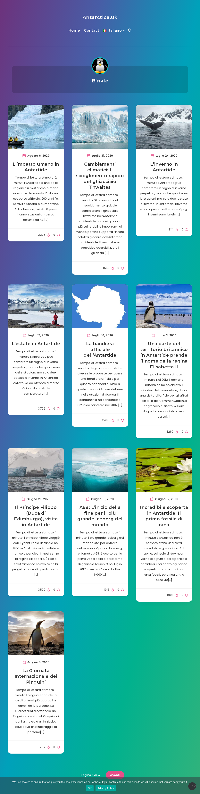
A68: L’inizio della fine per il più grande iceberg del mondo (100, 516)
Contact (91, 30)
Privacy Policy (105, 788)
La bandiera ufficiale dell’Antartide (100, 349)
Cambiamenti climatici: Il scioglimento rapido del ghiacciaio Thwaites (100, 176)
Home (74, 30)
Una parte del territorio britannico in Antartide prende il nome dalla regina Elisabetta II (164, 355)
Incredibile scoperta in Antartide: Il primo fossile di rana (164, 516)
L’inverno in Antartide (164, 167)
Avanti (115, 775)
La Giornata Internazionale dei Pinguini (36, 676)
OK (90, 788)
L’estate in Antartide (36, 343)
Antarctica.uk (100, 17)
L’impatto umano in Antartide (36, 167)
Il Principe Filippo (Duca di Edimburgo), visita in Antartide (36, 516)
